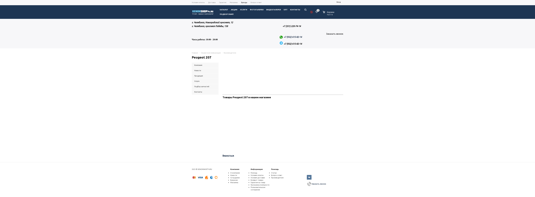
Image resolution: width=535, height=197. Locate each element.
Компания (234, 169)
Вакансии (234, 180)
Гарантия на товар (258, 182)
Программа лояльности (260, 185)
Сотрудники (235, 178)
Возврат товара (257, 180)
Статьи (274, 173)
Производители (277, 178)
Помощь (275, 169)
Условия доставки (258, 178)
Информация (257, 169)
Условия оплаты (257, 175)
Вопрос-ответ (276, 175)
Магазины (234, 182)
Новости (233, 175)
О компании (235, 173)
